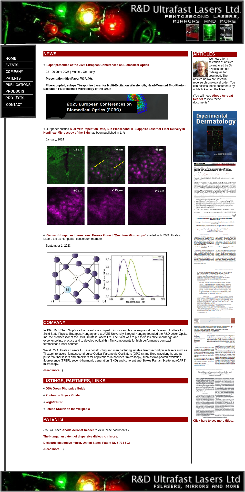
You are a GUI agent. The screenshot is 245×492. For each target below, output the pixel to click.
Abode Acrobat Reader (78, 430)
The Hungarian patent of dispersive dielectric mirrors (80, 436)
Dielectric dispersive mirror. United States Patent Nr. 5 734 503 (86, 443)
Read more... (53, 370)
